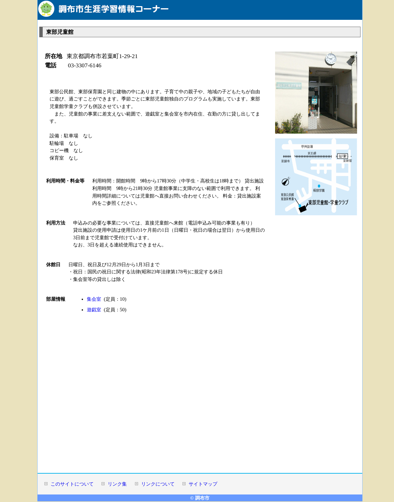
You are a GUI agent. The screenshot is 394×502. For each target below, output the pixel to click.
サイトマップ (203, 484)
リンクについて (158, 484)
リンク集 (117, 484)
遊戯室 (94, 309)
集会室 (94, 299)
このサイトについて (72, 484)
